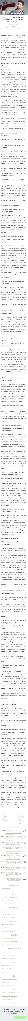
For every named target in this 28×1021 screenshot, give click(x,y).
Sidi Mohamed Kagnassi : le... (9, 931)
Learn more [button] (14, 1013)
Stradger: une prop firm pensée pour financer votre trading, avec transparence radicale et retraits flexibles (13, 874)
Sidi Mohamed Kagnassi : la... (9, 958)
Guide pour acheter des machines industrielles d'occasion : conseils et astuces (21, 819)
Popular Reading (6, 888)
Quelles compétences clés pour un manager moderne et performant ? (14, 848)
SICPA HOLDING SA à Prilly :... (9, 992)
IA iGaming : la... (6, 982)
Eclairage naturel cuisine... (8, 938)
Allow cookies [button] (20, 1017)
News (13, 26)
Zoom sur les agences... (7, 999)
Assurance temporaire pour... (9, 951)
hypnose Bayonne (6, 110)
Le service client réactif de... (8, 903)
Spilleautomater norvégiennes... (9, 897)
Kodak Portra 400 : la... (7, 972)
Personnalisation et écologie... (9, 910)
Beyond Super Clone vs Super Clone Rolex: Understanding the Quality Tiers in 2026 (13, 868)
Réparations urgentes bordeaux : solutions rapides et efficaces (5, 817)
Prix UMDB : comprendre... (8, 955)
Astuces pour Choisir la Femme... (10, 941)
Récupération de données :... (9, 968)
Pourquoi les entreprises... (8, 914)
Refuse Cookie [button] (8, 1017)
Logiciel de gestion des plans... (9, 979)
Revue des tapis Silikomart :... (9, 917)
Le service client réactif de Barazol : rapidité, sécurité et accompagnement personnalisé (14, 843)
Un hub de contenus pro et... (8, 985)
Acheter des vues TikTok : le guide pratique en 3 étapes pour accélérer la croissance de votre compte (14, 879)
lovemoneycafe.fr (14, 24)
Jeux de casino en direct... (8, 965)
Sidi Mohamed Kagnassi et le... (9, 996)
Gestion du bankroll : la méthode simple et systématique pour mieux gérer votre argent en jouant (14, 852)
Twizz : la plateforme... (7, 900)
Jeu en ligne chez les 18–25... (9, 924)
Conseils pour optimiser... (8, 944)
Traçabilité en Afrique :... (7, 927)
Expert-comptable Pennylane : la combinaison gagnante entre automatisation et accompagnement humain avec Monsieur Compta (14, 857)
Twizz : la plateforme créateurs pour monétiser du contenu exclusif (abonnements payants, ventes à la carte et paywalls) (14, 838)
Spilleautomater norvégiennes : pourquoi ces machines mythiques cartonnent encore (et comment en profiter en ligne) (14, 832)
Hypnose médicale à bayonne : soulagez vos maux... (13, 28)
